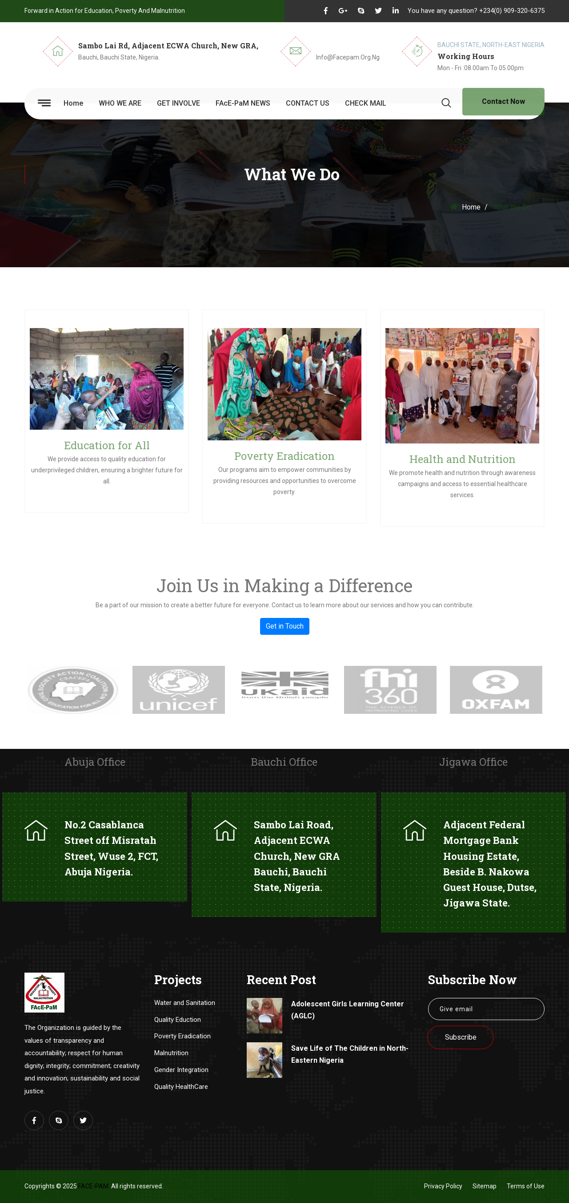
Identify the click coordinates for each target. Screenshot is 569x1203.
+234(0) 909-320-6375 (512, 11)
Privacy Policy (443, 1186)
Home (73, 103)
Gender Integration (181, 1070)
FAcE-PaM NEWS (243, 103)
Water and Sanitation (184, 1003)
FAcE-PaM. (94, 1186)
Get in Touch (285, 626)
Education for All (107, 445)
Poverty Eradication (284, 456)
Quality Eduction (177, 1020)
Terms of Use (526, 1186)
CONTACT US (307, 103)
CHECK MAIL (365, 103)
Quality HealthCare (181, 1087)
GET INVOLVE (178, 103)
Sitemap (485, 1186)
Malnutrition (171, 1053)
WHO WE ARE (120, 103)
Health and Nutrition (462, 459)
